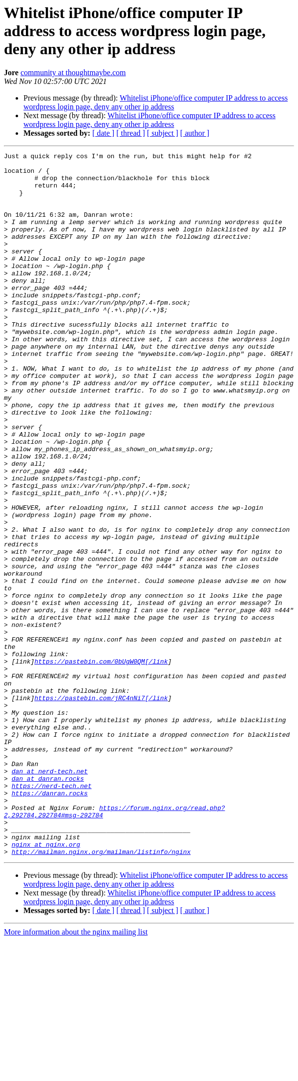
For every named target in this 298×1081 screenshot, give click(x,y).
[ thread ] (130, 133)
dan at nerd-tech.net (50, 895)
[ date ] (103, 133)
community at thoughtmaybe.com (73, 72)
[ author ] (195, 133)
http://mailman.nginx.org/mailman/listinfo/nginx (101, 992)
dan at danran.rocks (48, 904)
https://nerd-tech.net (52, 913)
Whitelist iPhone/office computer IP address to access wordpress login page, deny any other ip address (155, 102)
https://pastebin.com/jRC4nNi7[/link (101, 807)
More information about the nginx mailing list (76, 1072)
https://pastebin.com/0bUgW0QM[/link (101, 763)
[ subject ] (162, 133)
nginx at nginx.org (46, 983)
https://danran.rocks (50, 921)
